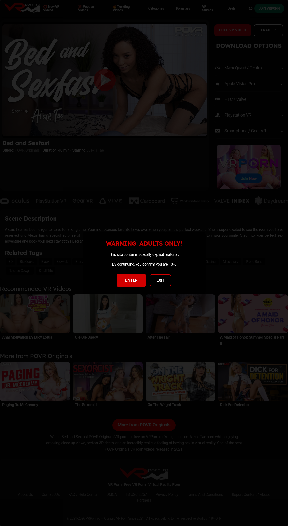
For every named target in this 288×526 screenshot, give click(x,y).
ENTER (131, 280)
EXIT (160, 280)
